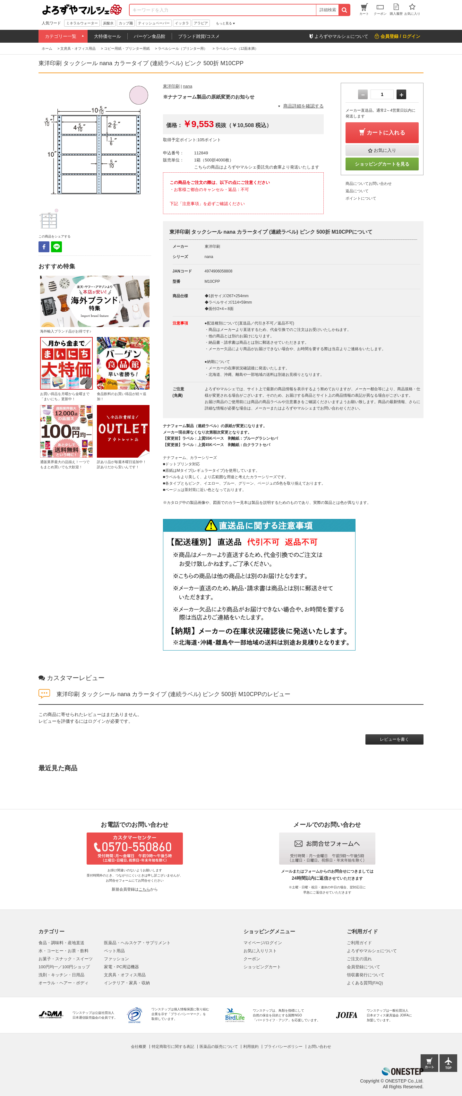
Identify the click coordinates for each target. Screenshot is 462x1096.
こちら (144, 889)
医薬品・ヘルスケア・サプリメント (137, 942)
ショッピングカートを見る (382, 164)
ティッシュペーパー (154, 23)
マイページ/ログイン (263, 942)
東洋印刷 (171, 86)
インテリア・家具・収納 (127, 982)
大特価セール (107, 36)
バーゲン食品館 (149, 36)
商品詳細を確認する (303, 105)
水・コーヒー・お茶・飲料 (63, 950)
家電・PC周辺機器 (121, 966)
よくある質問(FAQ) (365, 982)
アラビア (201, 23)
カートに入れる (386, 133)
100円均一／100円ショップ (64, 966)
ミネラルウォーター (82, 23)
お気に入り (385, 150)
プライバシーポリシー (283, 1046)
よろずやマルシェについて (372, 950)
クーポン (252, 958)
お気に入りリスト (260, 950)
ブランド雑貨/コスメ (199, 36)
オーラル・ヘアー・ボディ (63, 982)
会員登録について (363, 966)
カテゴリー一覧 (60, 36)
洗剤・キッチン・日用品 (61, 974)
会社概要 (138, 1046)
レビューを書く (394, 739)
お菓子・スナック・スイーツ (65, 958)
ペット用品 (114, 950)
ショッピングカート (262, 966)
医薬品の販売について (219, 1046)
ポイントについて (361, 198)
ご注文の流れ (359, 958)
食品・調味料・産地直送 (61, 942)
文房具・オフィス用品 (125, 974)
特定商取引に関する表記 (173, 1046)
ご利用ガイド (359, 942)
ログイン (97, 721)
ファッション (116, 958)
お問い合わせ (319, 1046)
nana (187, 86)
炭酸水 (108, 23)
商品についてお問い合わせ (369, 183)
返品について (357, 191)
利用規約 (251, 1046)
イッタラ (182, 23)
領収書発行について (365, 974)
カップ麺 (126, 23)
